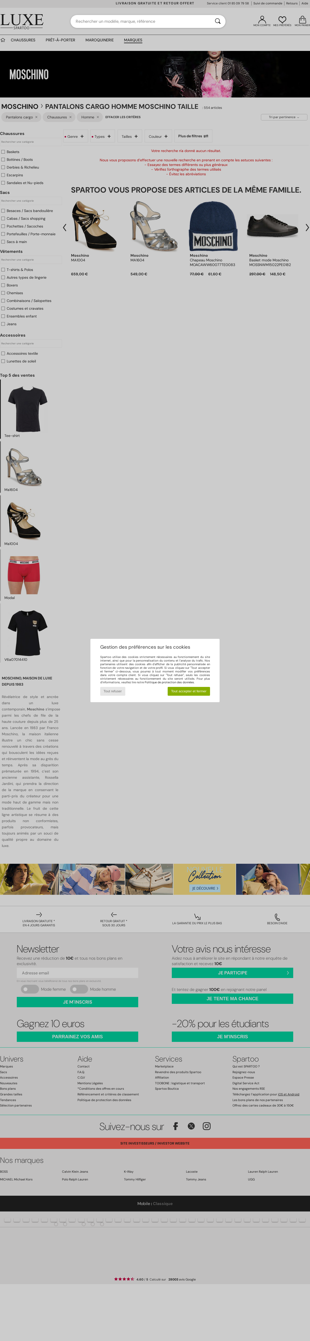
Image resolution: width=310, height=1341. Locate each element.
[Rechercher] (218, 21)
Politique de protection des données (169, 682)
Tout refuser (113, 691)
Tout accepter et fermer (188, 691)
